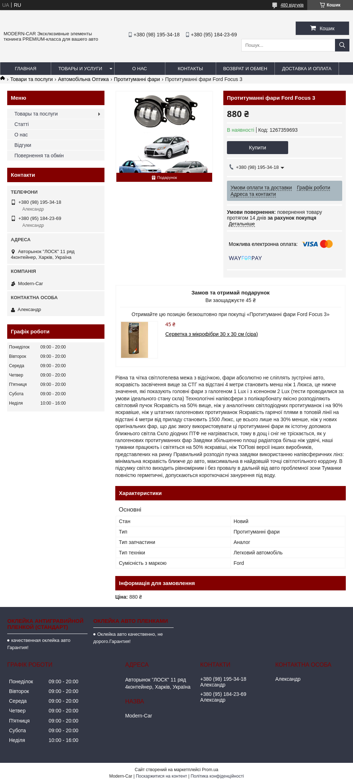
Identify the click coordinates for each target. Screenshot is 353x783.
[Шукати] (342, 45)
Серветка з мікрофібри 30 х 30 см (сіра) (211, 334)
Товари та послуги (31, 79)
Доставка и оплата (306, 68)
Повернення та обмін (39, 155)
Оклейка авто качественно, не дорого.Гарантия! (128, 637)
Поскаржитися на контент (161, 776)
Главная (25, 68)
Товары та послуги (36, 114)
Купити (257, 147)
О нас (139, 68)
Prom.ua (210, 769)
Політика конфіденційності (217, 776)
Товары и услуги (80, 68)
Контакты (190, 68)
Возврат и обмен (245, 68)
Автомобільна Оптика (83, 79)
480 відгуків (292, 5)
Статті (21, 124)
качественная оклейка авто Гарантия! (38, 644)
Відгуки (22, 145)
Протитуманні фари (137, 79)
